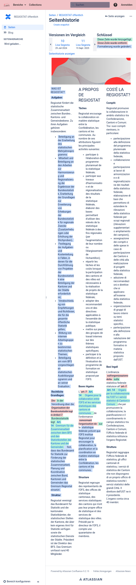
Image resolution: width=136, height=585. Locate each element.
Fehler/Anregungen (102, 571)
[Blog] (22, 32)
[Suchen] (73, 4)
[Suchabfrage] (90, 5)
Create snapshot (61, 25)
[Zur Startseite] (6, 5)
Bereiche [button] (18, 4)
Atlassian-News (123, 571)
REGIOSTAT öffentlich (71, 15)
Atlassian (90, 579)
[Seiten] (22, 27)
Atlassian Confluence (72, 571)
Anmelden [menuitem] (126, 4)
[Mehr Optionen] (130, 16)
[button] (115, 5)
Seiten (52, 15)
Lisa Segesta (62, 45)
